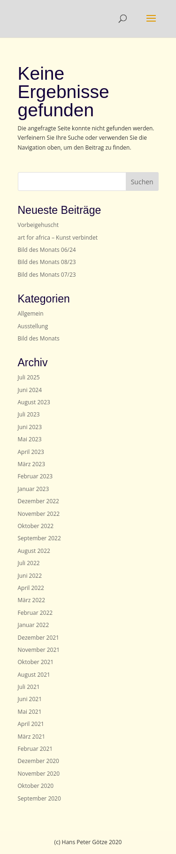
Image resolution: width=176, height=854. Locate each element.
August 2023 (34, 402)
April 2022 (31, 588)
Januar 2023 (33, 489)
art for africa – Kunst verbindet (58, 238)
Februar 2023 (35, 476)
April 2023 (31, 452)
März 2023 (32, 464)
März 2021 (32, 737)
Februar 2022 (35, 613)
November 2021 (39, 650)
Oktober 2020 (36, 786)
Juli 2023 (29, 414)
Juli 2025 (29, 377)
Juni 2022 (30, 576)
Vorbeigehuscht (38, 225)
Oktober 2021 (36, 662)
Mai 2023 (30, 439)
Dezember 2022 (38, 501)
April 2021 (31, 724)
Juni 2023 (30, 427)
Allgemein (31, 313)
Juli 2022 (29, 563)
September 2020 (39, 798)
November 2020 (39, 774)
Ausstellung (33, 326)
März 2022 (32, 600)
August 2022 (34, 551)
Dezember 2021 (38, 638)
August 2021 (34, 675)
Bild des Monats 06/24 (47, 250)
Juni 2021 (30, 699)
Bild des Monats (39, 338)
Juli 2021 (29, 687)
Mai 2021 (30, 712)
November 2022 (39, 514)
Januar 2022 (33, 625)
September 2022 (39, 538)
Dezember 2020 (38, 761)
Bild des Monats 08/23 (47, 262)
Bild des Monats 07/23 (47, 275)
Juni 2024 (30, 390)
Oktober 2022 (36, 526)
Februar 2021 (35, 749)
